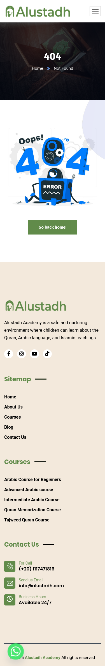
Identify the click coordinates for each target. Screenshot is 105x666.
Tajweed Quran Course (27, 520)
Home (37, 68)
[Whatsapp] (15, 651)
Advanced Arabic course (28, 489)
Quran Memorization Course (32, 509)
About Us (13, 407)
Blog (8, 427)
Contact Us (15, 437)
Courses (12, 417)
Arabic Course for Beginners (32, 479)
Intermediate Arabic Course (32, 499)
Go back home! (52, 227)
